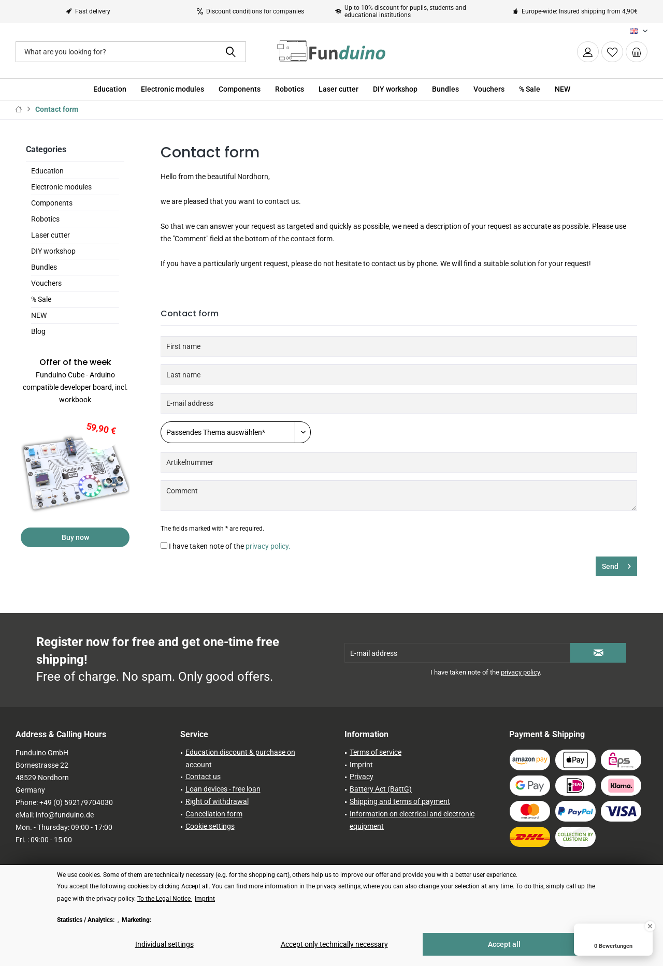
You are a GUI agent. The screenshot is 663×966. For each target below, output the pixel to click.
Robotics (45, 219)
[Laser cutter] (338, 89)
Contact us (203, 776)
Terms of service (375, 752)
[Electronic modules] (172, 89)
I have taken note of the (230, 546)
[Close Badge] (650, 926)
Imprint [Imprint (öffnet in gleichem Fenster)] (205, 898)
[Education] (110, 89)
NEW (39, 315)
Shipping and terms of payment (400, 801)
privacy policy (520, 672)
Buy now (75, 537)
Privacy (361, 776)
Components (52, 203)
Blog (38, 331)
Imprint (361, 764)
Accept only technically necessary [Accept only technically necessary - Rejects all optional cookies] (334, 944)
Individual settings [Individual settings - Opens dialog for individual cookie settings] (164, 944)
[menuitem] (636, 51)
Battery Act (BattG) (381, 789)
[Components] (239, 89)
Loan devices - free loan (223, 789)
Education (47, 171)
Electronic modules (61, 187)
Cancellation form (213, 814)
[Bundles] (445, 89)
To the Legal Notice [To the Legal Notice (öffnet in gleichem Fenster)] (164, 898)
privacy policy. (268, 546)
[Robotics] (289, 89)
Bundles (44, 267)
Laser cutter (50, 235)
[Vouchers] (489, 89)
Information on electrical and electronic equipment (412, 820)
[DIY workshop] (395, 89)
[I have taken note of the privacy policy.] (164, 545)
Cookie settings (210, 826)
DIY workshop (53, 251)
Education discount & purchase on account (240, 758)
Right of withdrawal (217, 801)
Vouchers (46, 283)
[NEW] (562, 89)
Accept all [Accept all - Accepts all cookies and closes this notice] (504, 944)
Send (616, 564)
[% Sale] (529, 89)
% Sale (41, 299)
